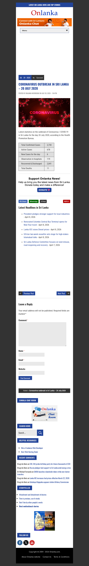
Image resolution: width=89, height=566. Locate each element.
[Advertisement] (44, 54)
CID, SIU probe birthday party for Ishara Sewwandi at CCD (50, 463)
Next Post (61, 293)
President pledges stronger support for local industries (47, 214)
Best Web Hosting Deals (29, 451)
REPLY (66, 201)
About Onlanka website (31, 557)
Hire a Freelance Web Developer (32, 447)
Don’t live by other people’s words (31, 502)
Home (25, 391)
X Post (43, 201)
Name (21, 350)
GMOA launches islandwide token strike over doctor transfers (43, 473)
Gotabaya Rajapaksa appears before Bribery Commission (49, 482)
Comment (39, 77)
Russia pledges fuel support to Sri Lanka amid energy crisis (50, 467)
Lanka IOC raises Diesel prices (36, 229)
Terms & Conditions (61, 557)
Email (21, 359)
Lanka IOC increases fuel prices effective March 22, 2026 (49, 478)
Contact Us (47, 557)
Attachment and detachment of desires (32, 494)
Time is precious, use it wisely (29, 498)
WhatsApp (33, 201)
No (34, 77)
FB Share (23, 201)
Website (22, 369)
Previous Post (29, 293)
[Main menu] (44, 30)
